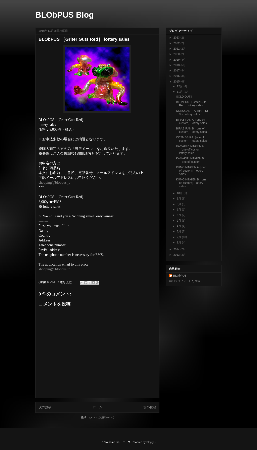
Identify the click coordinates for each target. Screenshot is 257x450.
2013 (177, 254)
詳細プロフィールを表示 (184, 281)
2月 (179, 237)
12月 (180, 86)
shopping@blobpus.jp (54, 182)
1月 (179, 242)
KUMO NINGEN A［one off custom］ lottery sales (191, 171)
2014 (177, 249)
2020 (177, 54)
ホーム (97, 407)
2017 (177, 70)
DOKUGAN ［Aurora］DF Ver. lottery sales (192, 112)
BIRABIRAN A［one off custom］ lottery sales (191, 121)
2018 (177, 65)
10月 (180, 193)
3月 (179, 231)
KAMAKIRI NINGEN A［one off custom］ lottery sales (190, 150)
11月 (180, 91)
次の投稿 (45, 407)
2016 (177, 75)
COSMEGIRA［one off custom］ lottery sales (191, 139)
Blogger (150, 442)
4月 (179, 226)
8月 (179, 204)
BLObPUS (180, 275)
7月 (179, 209)
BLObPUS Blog (64, 14)
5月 (179, 220)
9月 (179, 198)
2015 (177, 81)
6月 (179, 215)
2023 (177, 37)
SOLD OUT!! (184, 96)
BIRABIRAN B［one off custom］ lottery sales (191, 130)
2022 (177, 43)
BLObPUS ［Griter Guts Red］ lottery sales (191, 103)
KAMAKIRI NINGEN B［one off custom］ (190, 160)
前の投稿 (149, 407)
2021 (177, 48)
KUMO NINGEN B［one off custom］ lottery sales (191, 183)
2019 (177, 59)
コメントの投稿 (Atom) (100, 417)
